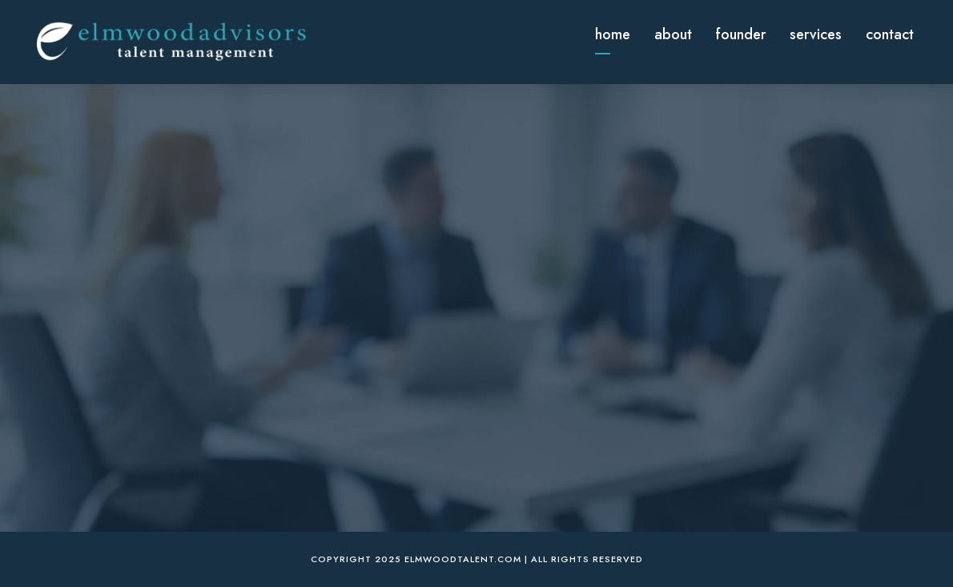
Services (816, 34)
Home (612, 34)
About (673, 34)
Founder (741, 34)
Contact (890, 34)
